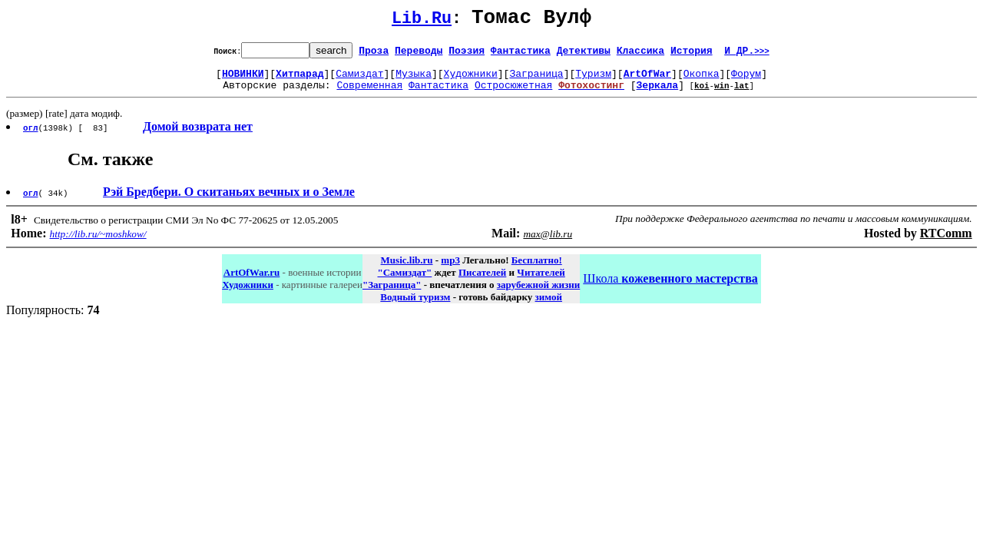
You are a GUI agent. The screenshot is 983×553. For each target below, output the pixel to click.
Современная (369, 94)
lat (742, 94)
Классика (640, 54)
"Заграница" (391, 294)
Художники (471, 80)
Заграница (536, 80)
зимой (548, 306)
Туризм (593, 80)
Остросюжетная (513, 94)
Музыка (414, 80)
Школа (670, 287)
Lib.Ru (422, 21)
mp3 (450, 269)
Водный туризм (415, 306)
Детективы (584, 54)
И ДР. (747, 54)
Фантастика (521, 54)
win (722, 94)
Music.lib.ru (407, 269)
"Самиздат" (404, 281)
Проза (374, 54)
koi (702, 94)
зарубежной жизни (539, 294)
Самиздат (359, 80)
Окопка (701, 80)
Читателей (540, 281)
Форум (746, 80)
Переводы (418, 54)
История (691, 54)
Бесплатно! (536, 269)
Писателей (482, 281)
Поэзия (466, 54)
